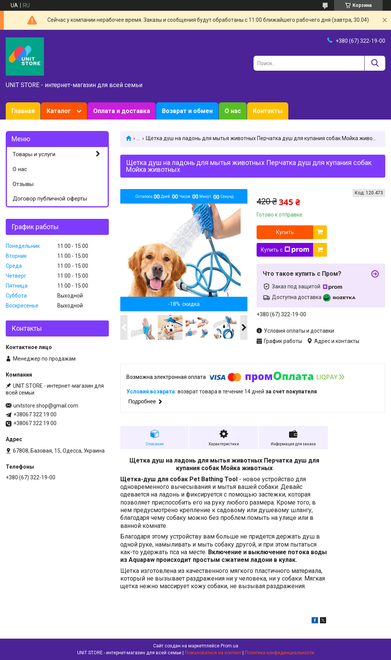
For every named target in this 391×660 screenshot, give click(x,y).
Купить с (285, 249)
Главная (23, 111)
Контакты (268, 111)
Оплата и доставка (121, 111)
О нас (233, 111)
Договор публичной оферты (50, 198)
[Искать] (374, 63)
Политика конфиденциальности (279, 652)
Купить (285, 232)
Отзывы (23, 184)
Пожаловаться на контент (213, 652)
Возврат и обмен (187, 111)
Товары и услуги (34, 154)
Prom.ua (229, 646)
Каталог (59, 111)
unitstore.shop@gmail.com (45, 406)
